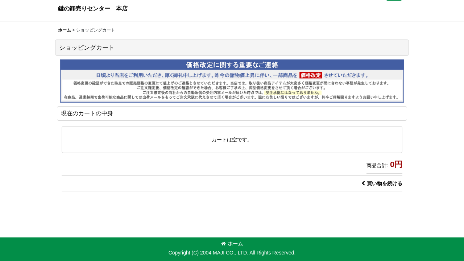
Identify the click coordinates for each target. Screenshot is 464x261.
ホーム (232, 243)
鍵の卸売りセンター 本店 (93, 8)
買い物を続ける (381, 183)
